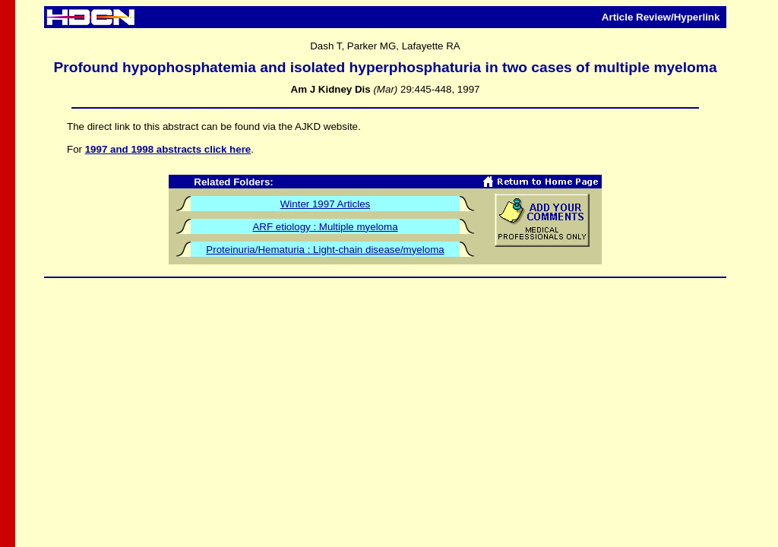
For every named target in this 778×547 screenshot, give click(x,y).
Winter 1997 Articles (325, 204)
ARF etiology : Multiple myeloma (324, 226)
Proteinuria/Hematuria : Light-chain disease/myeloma (325, 249)
